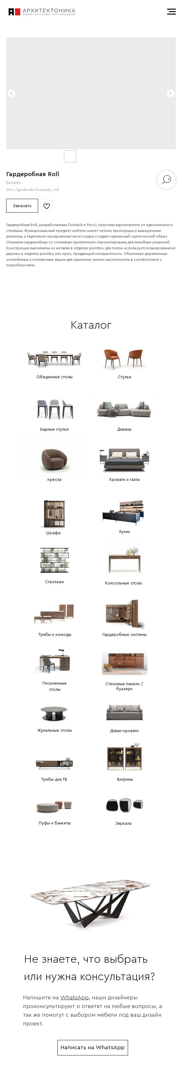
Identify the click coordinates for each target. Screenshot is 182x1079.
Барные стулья (54, 429)
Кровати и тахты (124, 479)
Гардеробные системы (125, 635)
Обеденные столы (55, 377)
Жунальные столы (54, 730)
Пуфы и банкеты (55, 823)
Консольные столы (123, 583)
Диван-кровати (124, 731)
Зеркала (123, 823)
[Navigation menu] (171, 12)
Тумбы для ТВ (54, 779)
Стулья (124, 377)
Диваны (124, 429)
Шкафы (53, 533)
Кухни (124, 532)
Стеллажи (54, 582)
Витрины (125, 779)
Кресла (54, 479)
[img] (54, 351)
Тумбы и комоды (54, 635)
